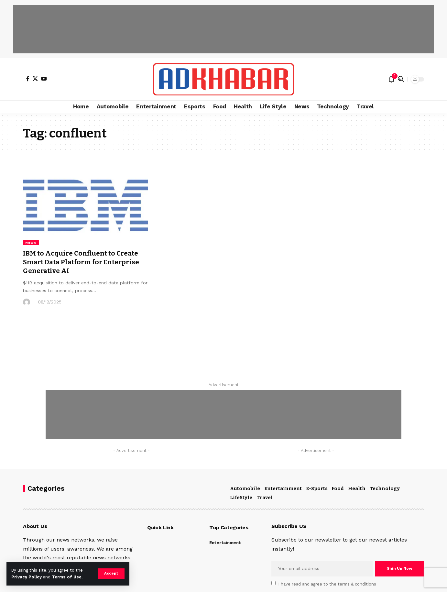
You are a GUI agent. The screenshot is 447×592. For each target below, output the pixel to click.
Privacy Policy (26, 577)
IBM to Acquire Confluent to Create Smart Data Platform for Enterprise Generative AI (84, 262)
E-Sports (317, 488)
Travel (264, 497)
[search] (401, 79)
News (31, 242)
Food (338, 488)
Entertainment (283, 488)
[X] (35, 78)
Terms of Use (67, 577)
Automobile (245, 488)
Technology (385, 488)
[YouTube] (44, 78)
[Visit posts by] (26, 302)
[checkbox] (273, 583)
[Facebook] (28, 78)
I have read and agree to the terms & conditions (327, 583)
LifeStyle (241, 497)
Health (356, 488)
